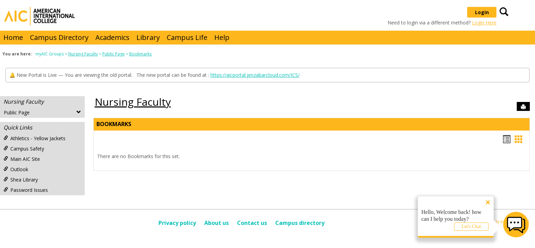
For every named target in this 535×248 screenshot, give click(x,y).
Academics (112, 37)
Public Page (113, 54)
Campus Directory (59, 37)
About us (216, 223)
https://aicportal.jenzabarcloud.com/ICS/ (255, 75)
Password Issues (25, 190)
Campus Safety (23, 148)
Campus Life (187, 37)
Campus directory (300, 223)
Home (13, 37)
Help (221, 37)
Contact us (252, 223)
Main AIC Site (21, 159)
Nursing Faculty (83, 54)
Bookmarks (140, 54)
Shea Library (20, 179)
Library (148, 37)
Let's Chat (471, 226)
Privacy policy (177, 223)
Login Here (484, 22)
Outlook (15, 169)
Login (482, 12)
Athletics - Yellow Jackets (34, 138)
